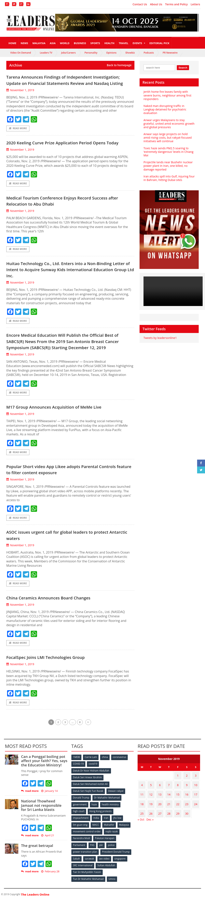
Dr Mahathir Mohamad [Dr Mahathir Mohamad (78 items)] (107, 820)
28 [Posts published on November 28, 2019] (168, 829)
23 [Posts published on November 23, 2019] (185, 822)
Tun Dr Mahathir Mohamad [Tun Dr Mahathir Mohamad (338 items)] (88, 898)
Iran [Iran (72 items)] (107, 839)
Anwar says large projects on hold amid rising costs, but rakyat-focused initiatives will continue (169, 137)
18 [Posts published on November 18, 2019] (141, 822)
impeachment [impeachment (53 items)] (81, 839)
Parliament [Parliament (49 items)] (79, 865)
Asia (53, 43)
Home (12, 43)
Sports (95, 43)
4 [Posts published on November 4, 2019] (142, 806)
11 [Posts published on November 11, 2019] (141, 814)
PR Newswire (170, 52)
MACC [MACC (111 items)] (96, 846)
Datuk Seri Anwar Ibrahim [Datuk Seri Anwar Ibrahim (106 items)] (87, 800)
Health (109, 43)
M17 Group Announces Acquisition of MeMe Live (66, 427)
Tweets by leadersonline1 (160, 338)
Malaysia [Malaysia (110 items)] (125, 846)
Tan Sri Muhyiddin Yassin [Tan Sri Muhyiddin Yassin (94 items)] (87, 891)
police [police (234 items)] (112, 865)
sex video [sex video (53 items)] (105, 878)
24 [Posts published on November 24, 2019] (195, 822)
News (24, 43)
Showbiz (130, 52)
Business (80, 43)
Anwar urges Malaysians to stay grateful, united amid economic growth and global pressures (168, 123)
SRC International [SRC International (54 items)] (82, 885)
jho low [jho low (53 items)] (119, 839)
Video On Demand (20, 52)
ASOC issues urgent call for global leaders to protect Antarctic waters (70, 557)
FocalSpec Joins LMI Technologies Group (55, 680)
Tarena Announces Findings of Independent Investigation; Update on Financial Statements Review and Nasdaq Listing (63, 82)
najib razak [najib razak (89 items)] (112, 852)
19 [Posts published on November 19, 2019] (150, 822)
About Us (156, 4)
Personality (91, 52)
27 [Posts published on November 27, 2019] (159, 829)
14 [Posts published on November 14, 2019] (168, 814)
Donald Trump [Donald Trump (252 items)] (81, 820)
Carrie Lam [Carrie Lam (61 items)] (91, 781)
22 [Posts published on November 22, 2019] (176, 822)
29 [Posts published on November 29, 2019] (176, 829)
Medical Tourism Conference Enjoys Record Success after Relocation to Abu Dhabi (69, 214)
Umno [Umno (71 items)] (112, 898)
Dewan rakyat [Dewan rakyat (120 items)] (115, 813)
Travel (123, 43)
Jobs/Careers (68, 52)
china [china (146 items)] (106, 781)
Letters (195, 4)
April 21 (47, 859)
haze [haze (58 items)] (94, 826)
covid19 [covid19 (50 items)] (93, 787)
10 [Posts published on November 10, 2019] (195, 806)
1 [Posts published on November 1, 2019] (176, 799)
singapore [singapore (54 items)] (121, 878)
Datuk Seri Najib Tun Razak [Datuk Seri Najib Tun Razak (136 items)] (88, 813)
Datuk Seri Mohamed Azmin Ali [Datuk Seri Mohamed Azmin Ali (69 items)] (90, 807)
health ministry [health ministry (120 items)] (111, 826)
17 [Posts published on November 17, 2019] (195, 814)
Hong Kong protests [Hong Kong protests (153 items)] (101, 833)
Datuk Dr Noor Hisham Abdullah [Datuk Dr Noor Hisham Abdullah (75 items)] (91, 794)
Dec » (149, 834)
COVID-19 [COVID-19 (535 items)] (78, 787)
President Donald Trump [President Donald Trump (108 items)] (115, 872)
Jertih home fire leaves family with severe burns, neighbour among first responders (167, 95)
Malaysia (38, 43)
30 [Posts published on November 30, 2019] (185, 829)
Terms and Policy (176, 4)
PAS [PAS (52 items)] (93, 865)
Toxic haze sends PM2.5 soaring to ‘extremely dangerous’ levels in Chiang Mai (168, 151)
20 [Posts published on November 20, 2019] (159, 822)
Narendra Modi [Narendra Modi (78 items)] (81, 859)
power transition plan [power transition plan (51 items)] (85, 872)
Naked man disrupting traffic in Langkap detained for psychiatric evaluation (164, 109)
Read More (18, 134)
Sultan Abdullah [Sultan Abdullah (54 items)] (106, 885)
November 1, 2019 (20, 96)
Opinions (111, 52)
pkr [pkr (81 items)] (102, 865)
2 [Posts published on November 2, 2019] (185, 799)
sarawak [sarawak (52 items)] (90, 878)
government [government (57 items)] (80, 826)
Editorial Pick (159, 43)
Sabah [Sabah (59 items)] (76, 878)
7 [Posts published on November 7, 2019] (168, 806)
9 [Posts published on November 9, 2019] (185, 806)
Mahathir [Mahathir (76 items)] (110, 846)
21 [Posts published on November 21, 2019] (168, 822)
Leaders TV (46, 52)
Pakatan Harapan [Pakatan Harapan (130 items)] (105, 859)
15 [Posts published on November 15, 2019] (176, 814)
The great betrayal (36, 869)
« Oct (141, 834)
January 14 (49, 815)
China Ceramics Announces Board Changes (59, 620)
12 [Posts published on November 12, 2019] (150, 814)
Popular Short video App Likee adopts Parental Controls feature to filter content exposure (63, 491)
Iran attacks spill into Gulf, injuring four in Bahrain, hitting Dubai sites (168, 178)
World (64, 43)
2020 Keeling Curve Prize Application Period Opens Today (68, 152)
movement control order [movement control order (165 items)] (87, 852)
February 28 (50, 895)
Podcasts (149, 52)
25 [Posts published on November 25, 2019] (141, 829)
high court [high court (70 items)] (79, 833)
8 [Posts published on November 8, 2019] (176, 806)
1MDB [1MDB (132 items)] (76, 781)
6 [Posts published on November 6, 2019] (159, 806)
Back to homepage (119, 65)
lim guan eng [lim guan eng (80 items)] (80, 846)
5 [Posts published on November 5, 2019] (150, 806)
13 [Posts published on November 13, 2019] (159, 814)
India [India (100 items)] (97, 839)
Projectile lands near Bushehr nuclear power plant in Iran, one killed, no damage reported (168, 165)
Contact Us (140, 4)
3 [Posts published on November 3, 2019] (195, 799)
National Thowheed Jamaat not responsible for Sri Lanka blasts (44, 829)
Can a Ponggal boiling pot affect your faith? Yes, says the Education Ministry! (43, 784)
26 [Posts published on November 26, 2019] (150, 829)
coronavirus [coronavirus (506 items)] (120, 781)
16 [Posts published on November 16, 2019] (185, 814)
